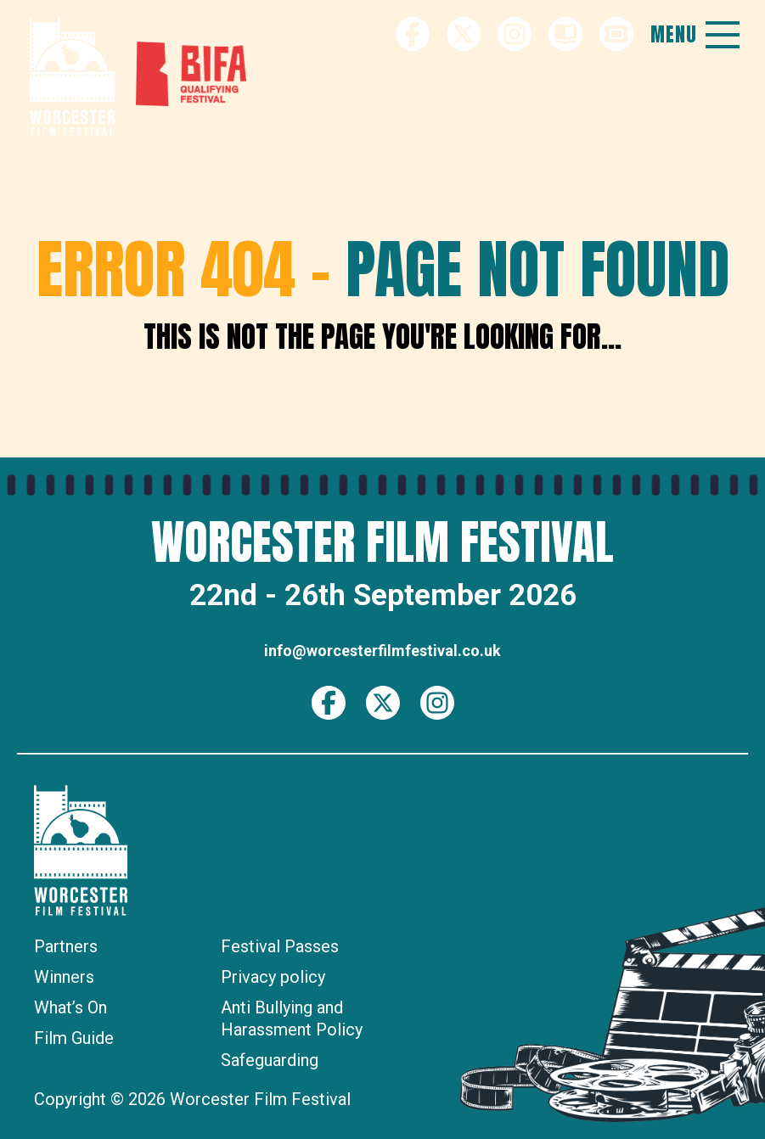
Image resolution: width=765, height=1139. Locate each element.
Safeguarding (269, 1060)
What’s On (70, 1007)
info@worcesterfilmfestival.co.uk (382, 650)
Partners (66, 946)
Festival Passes (280, 946)
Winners (64, 977)
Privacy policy (273, 977)
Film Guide (74, 1038)
